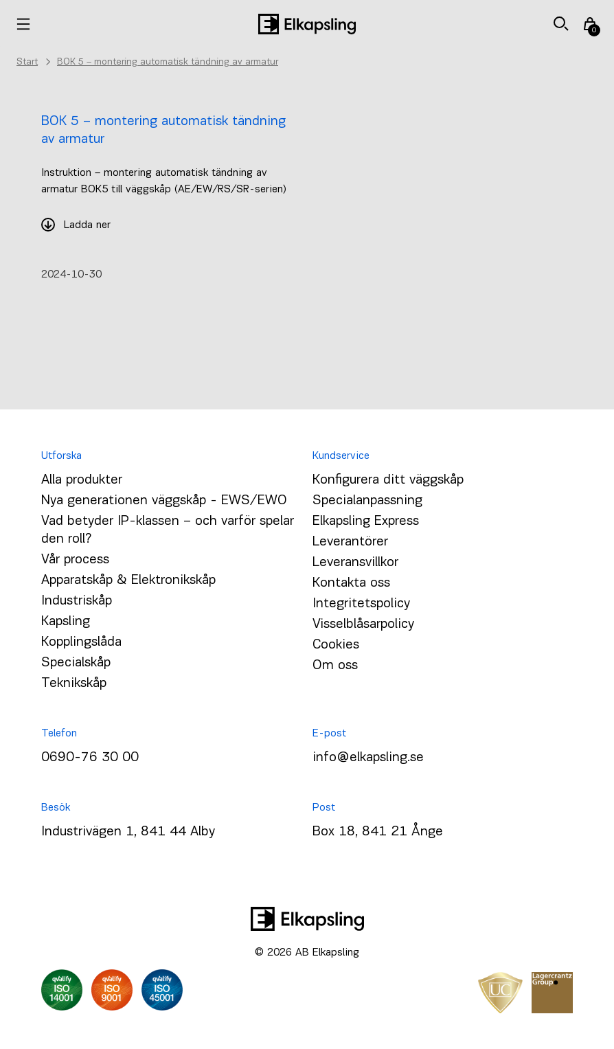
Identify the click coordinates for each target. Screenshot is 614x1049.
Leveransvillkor (355, 562)
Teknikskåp (73, 683)
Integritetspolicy (361, 604)
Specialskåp (76, 663)
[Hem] (307, 24)
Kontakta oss (351, 583)
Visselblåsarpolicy (363, 624)
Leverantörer (350, 542)
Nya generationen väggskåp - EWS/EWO (164, 501)
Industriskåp (76, 601)
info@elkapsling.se (368, 758)
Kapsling (65, 622)
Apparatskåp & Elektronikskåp (128, 580)
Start (27, 62)
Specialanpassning (367, 501)
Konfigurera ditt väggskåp (388, 480)
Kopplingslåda (81, 642)
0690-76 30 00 (90, 758)
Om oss (335, 666)
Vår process (75, 560)
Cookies (335, 645)
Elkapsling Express (365, 521)
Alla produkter (81, 480)
